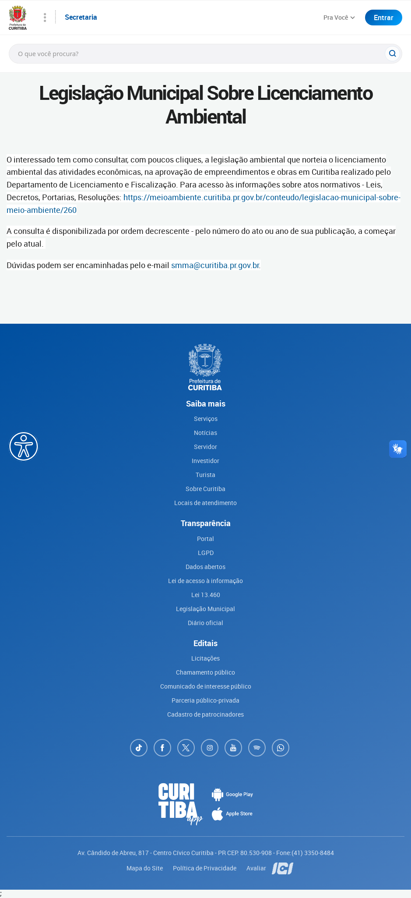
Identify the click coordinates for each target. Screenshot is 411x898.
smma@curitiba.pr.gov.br (215, 265)
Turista (205, 474)
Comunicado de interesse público (205, 686)
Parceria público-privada (205, 700)
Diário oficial (205, 623)
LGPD (206, 552)
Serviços (206, 418)
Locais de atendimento (205, 502)
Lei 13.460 (205, 594)
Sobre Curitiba (205, 488)
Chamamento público (205, 672)
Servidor (205, 446)
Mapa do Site (145, 868)
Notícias (205, 432)
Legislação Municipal (205, 609)
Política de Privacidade (205, 868)
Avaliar (256, 868)
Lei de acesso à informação (205, 580)
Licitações (205, 658)
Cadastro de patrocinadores (205, 714)
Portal (205, 538)
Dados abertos (205, 566)
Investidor (205, 460)
